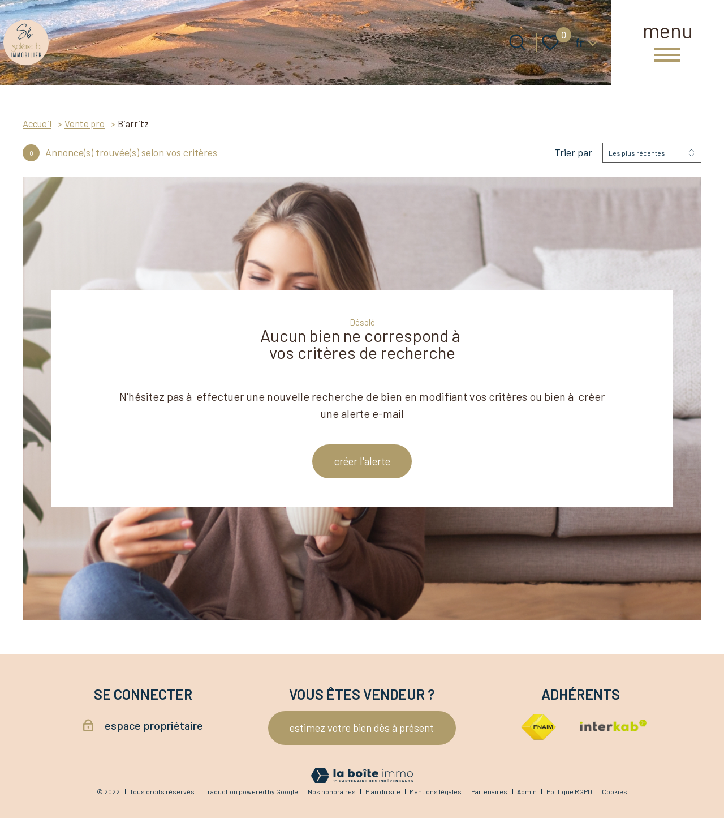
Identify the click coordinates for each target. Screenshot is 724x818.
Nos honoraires (332, 791)
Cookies (614, 791)
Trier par (573, 153)
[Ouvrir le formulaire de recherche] (517, 42)
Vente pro (84, 123)
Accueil (37, 123)
